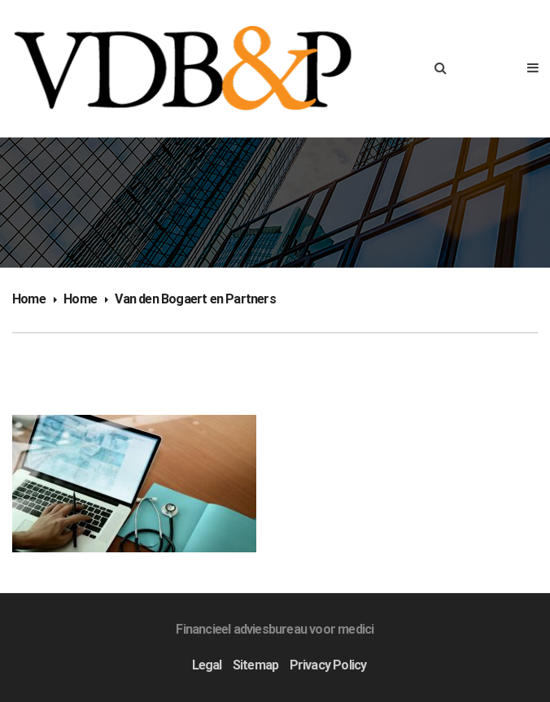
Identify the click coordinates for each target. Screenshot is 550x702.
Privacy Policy (328, 665)
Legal (207, 665)
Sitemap (255, 665)
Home (29, 299)
